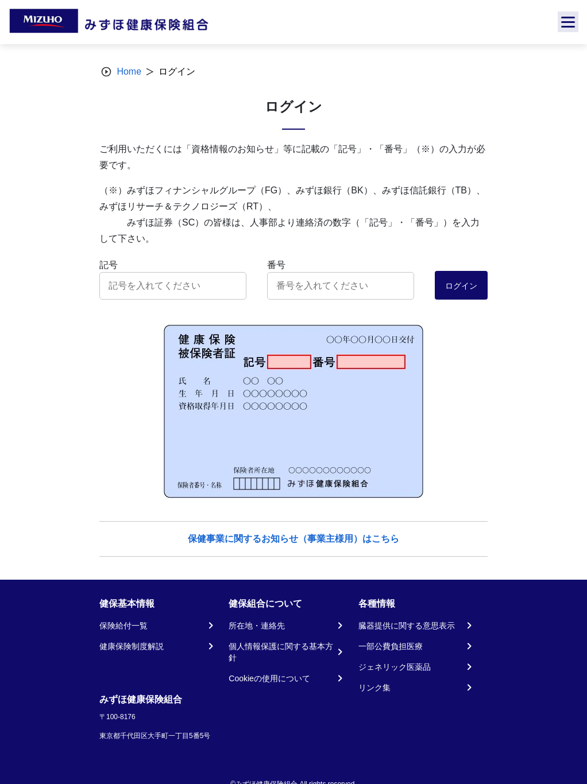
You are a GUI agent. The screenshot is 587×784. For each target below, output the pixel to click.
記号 (108, 265)
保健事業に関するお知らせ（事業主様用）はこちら (293, 539)
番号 (276, 265)
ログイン (461, 285)
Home (129, 71)
